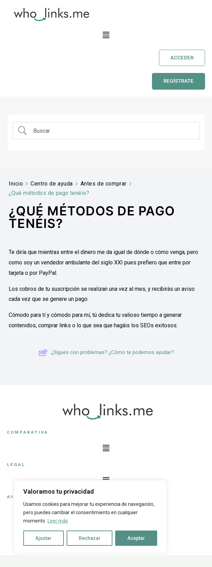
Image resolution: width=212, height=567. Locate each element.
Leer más (58, 521)
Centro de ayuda (52, 183)
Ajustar (43, 538)
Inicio (16, 183)
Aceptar (136, 538)
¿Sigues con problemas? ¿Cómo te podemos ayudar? (106, 352)
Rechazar (90, 538)
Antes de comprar (103, 183)
